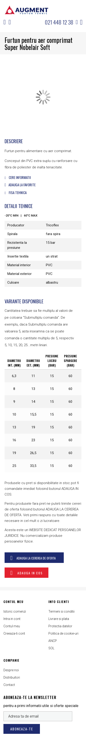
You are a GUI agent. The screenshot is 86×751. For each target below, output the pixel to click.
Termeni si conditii (61, 611)
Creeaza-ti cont (14, 633)
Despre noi (11, 670)
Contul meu (11, 626)
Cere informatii (18, 177)
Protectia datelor (60, 626)
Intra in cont (11, 619)
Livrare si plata (58, 619)
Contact (9, 685)
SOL (51, 648)
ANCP (52, 641)
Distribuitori (11, 677)
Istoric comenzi (14, 611)
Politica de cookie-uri (63, 633)
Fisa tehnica (16, 192)
